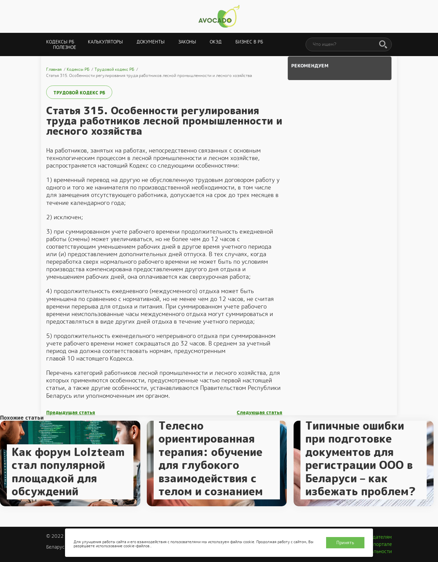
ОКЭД (216, 42)
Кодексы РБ (60, 42)
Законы (187, 42)
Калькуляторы (105, 42)
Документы (151, 42)
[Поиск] (383, 44)
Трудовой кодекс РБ (79, 93)
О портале (380, 544)
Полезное (64, 47)
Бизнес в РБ (249, 42)
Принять (345, 542)
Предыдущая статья (70, 413)
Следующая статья (259, 413)
